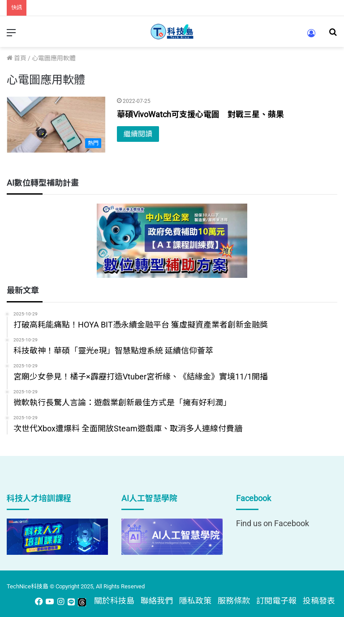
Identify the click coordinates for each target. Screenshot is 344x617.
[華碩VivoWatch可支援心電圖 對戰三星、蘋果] (56, 125)
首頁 (16, 58)
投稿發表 (319, 600)
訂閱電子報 (276, 600)
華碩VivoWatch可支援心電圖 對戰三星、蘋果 (200, 114)
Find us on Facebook (272, 523)
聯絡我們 (157, 600)
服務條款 (234, 600)
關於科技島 (114, 600)
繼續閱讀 (138, 134)
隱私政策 (195, 600)
